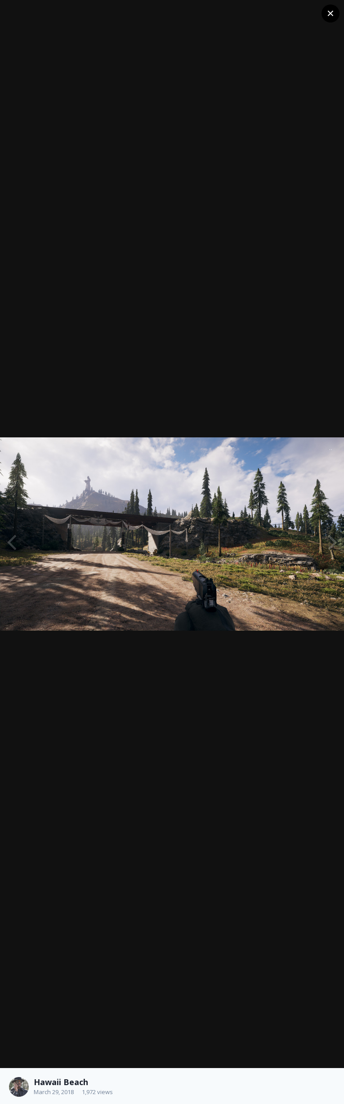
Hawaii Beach (61, 1082)
